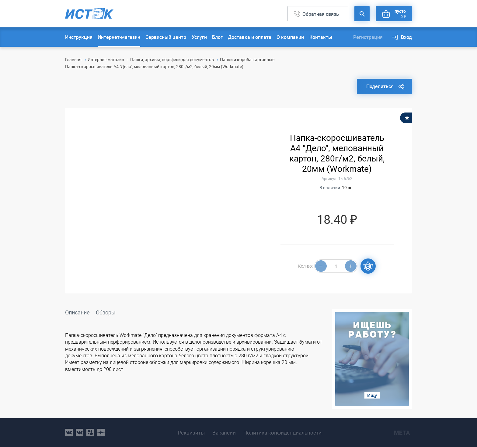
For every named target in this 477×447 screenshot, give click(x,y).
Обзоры (106, 312)
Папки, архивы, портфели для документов (172, 59)
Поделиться (380, 86)
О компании (290, 37)
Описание (77, 312)
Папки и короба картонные (247, 59)
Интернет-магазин (119, 37)
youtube (101, 432)
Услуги (199, 37)
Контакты (320, 37)
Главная (73, 59)
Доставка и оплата (249, 37)
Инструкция (78, 37)
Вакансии (224, 433)
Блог (217, 37)
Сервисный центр (165, 37)
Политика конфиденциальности (282, 433)
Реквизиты (191, 433)
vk (69, 432)
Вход (406, 37)
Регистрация (368, 37)
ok (90, 432)
